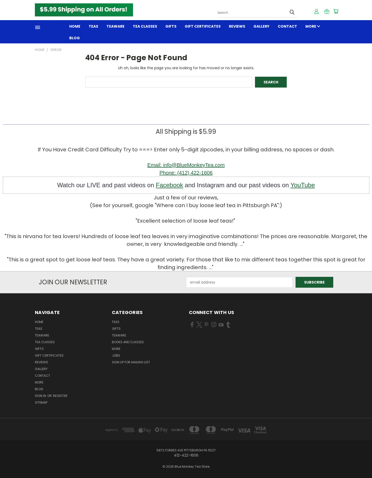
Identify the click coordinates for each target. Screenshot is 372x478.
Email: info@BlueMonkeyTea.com (185, 165)
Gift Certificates (203, 26)
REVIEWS (237, 26)
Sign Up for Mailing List (131, 362)
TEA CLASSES (145, 26)
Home (74, 26)
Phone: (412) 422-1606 (186, 173)
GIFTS (170, 26)
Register (60, 396)
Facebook (169, 185)
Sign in (41, 396)
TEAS (115, 322)
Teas (93, 26)
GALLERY (261, 26)
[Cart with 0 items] (335, 11)
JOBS (116, 355)
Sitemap (41, 402)
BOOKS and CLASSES (128, 342)
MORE (312, 26)
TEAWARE (115, 26)
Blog (74, 38)
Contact (287, 26)
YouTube (302, 185)
